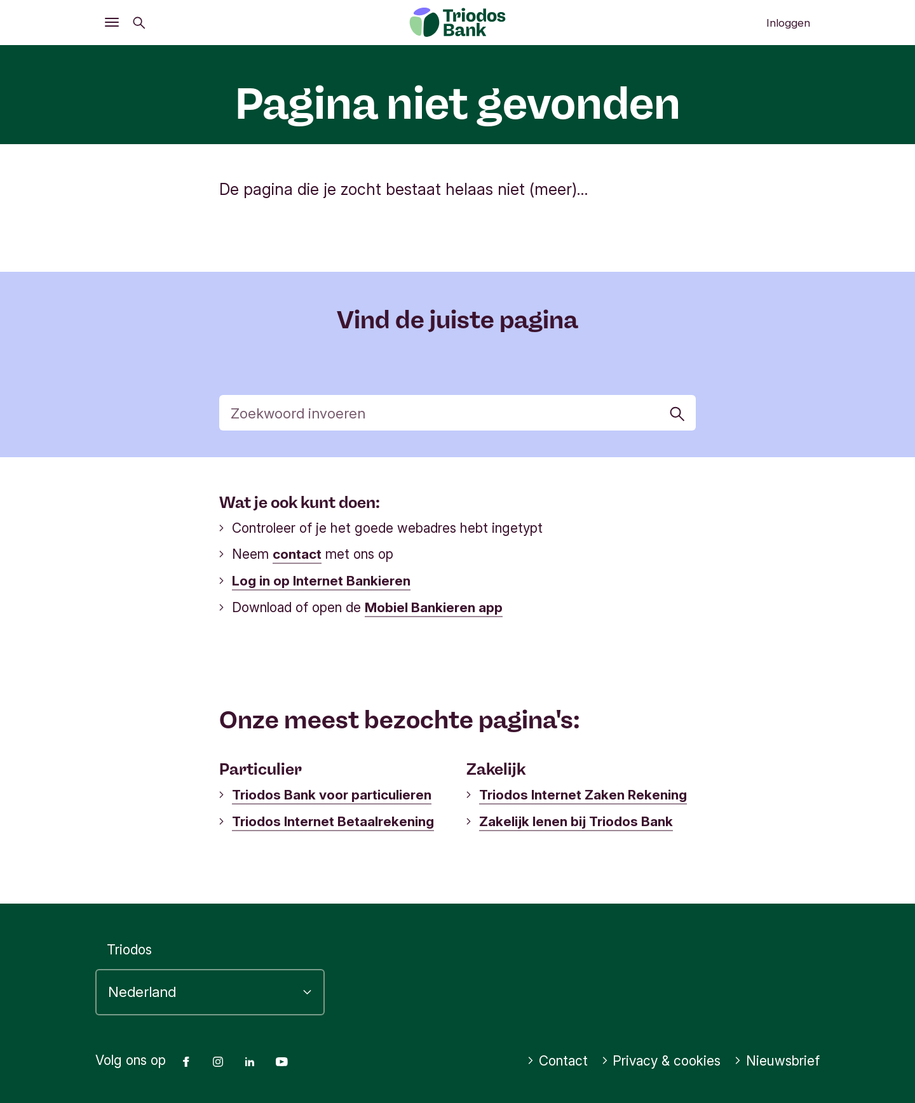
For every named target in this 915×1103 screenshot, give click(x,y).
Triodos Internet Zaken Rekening (583, 793)
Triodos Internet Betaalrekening (333, 819)
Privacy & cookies (661, 1058)
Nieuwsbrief (777, 1058)
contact (297, 554)
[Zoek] (457, 413)
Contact (557, 1058)
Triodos (129, 947)
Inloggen (788, 23)
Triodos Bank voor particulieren (331, 793)
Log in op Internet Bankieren (321, 580)
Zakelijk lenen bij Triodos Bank (576, 819)
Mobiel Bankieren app (434, 606)
